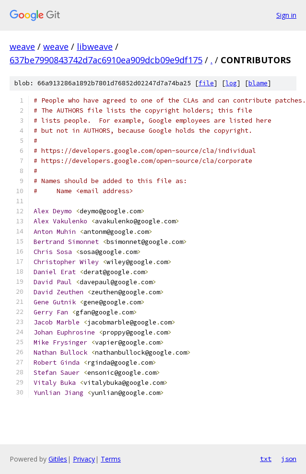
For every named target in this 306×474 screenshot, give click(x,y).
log (231, 83)
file (206, 83)
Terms (111, 458)
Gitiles (57, 458)
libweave (95, 46)
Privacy (84, 458)
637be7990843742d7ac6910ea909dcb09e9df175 (106, 60)
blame (258, 83)
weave (22, 46)
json (288, 458)
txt (265, 458)
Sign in (286, 15)
